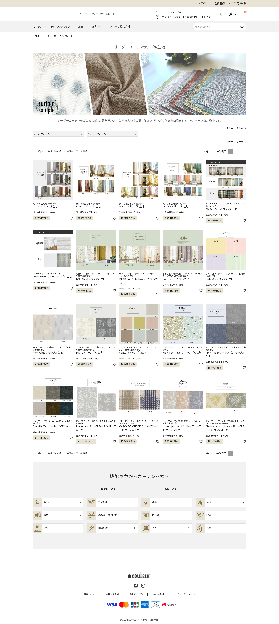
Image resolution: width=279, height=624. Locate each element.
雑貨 (94, 26)
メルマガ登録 (135, 594)
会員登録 (219, 3)
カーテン (38, 26)
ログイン (202, 3)
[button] (243, 151)
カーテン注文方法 (120, 26)
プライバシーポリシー (183, 594)
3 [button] (239, 151)
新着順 (83, 151)
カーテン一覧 (49, 36)
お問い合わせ (113, 594)
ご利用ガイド (239, 3)
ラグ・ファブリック (60, 26)
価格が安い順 (54, 151)
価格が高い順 (71, 151)
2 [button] (235, 151)
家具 (80, 26)
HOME (36, 36)
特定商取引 (157, 594)
